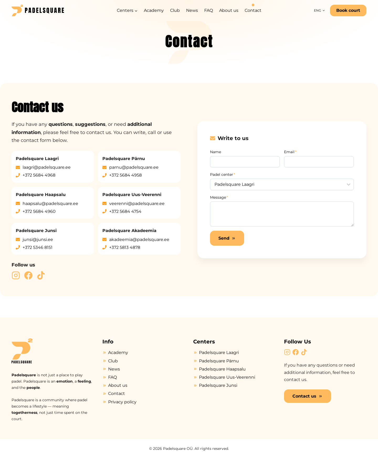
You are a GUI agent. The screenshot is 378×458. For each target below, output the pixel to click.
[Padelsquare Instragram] (16, 275)
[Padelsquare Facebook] (28, 275)
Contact (253, 10)
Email (290, 152)
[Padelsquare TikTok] (41, 275)
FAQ (208, 10)
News (192, 10)
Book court (348, 10)
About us (228, 10)
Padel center (222, 174)
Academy (154, 10)
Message (219, 197)
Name (215, 152)
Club (175, 10)
